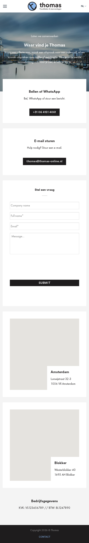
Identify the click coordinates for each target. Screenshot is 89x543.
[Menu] (5, 6)
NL (83, 6)
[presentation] (37, 267)
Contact (44, 537)
